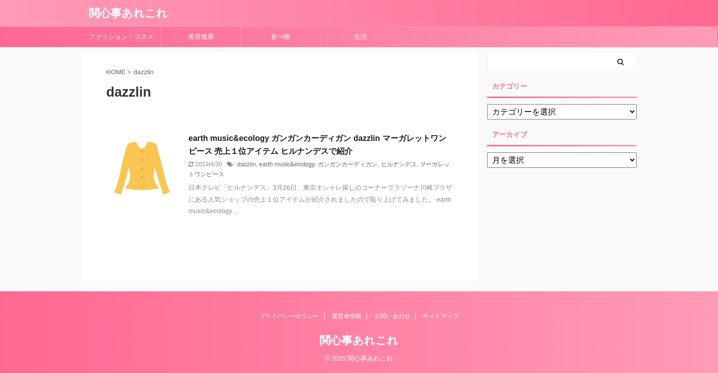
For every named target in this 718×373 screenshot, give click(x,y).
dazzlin (246, 164)
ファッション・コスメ (121, 36)
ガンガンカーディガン (347, 164)
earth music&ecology (287, 164)
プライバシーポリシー (289, 316)
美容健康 (204, 36)
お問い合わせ (392, 316)
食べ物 (284, 36)
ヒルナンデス (399, 164)
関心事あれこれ (128, 13)
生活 (360, 36)
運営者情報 (346, 316)
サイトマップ (441, 316)
